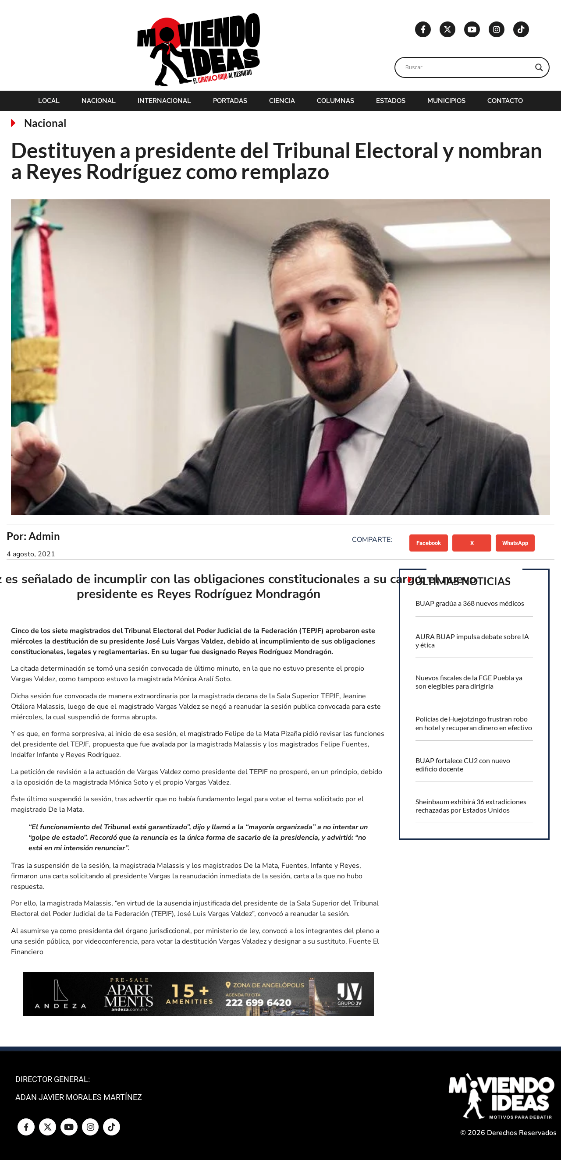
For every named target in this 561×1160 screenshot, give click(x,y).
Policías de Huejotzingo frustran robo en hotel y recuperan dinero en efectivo (473, 722)
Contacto (505, 101)
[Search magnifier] (539, 67)
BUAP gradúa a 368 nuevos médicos (469, 603)
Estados (390, 101)
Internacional (164, 101)
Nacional (99, 101)
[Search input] (468, 67)
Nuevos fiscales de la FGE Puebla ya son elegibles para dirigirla (468, 681)
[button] (428, 542)
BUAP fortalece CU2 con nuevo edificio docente (462, 764)
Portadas (230, 101)
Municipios (446, 101)
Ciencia (282, 101)
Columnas (335, 101)
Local (49, 101)
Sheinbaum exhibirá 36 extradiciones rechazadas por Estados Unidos (470, 805)
